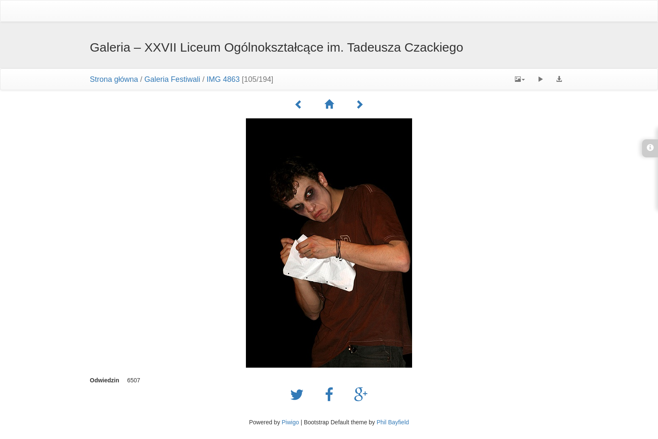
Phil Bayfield (392, 422)
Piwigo (290, 422)
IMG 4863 (223, 79)
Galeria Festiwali (172, 79)
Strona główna (114, 79)
